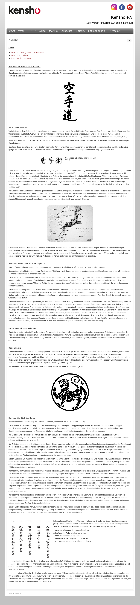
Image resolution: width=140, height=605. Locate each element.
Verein (21, 31)
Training (53, 31)
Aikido (42, 31)
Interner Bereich (97, 31)
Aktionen (80, 31)
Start (12, 31)
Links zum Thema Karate (21, 58)
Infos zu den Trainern (19, 55)
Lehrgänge (66, 31)
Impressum (115, 31)
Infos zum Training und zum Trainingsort (27, 52)
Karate (32, 30)
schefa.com (18, 593)
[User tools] (129, 40)
